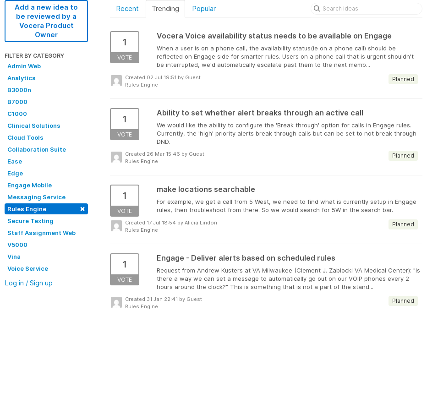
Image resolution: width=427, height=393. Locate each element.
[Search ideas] (366, 9)
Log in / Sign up (29, 282)
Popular (204, 8)
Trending (165, 8)
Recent (127, 8)
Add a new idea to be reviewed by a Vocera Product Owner (46, 21)
